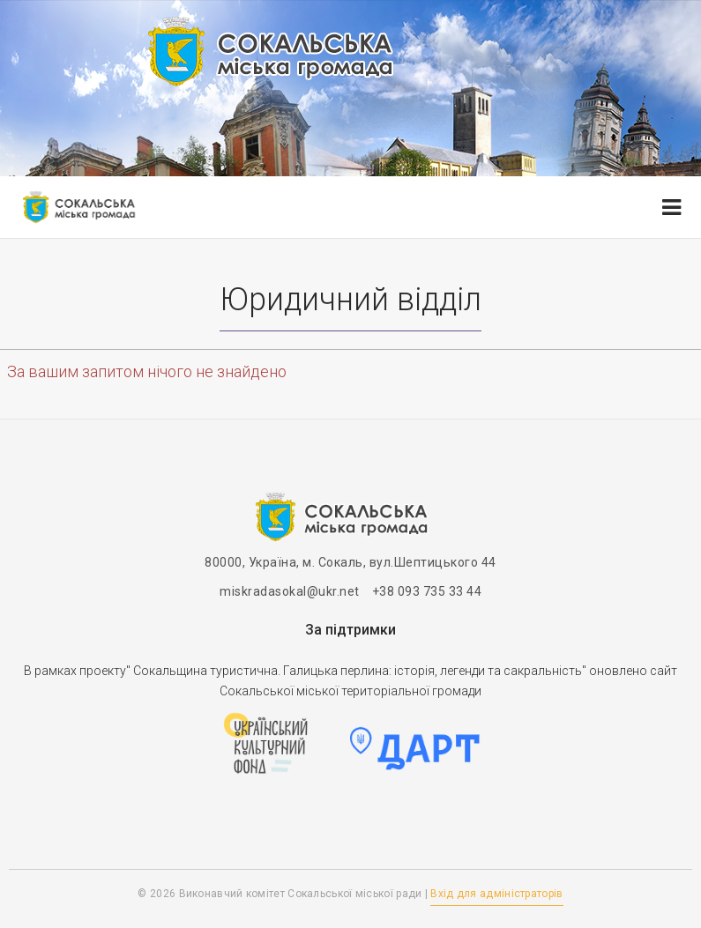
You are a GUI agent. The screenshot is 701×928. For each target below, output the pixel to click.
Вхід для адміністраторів (496, 893)
